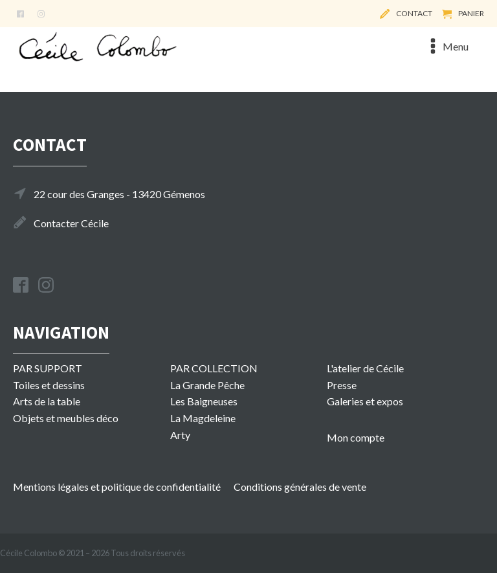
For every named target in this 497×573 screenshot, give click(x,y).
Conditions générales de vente (300, 486)
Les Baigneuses (203, 401)
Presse (342, 385)
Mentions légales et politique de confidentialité (117, 486)
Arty (180, 435)
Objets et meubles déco (65, 418)
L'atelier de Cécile (365, 368)
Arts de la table (46, 401)
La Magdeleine (203, 418)
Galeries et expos (365, 401)
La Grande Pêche (207, 385)
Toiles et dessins (49, 385)
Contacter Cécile (71, 223)
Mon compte (355, 437)
